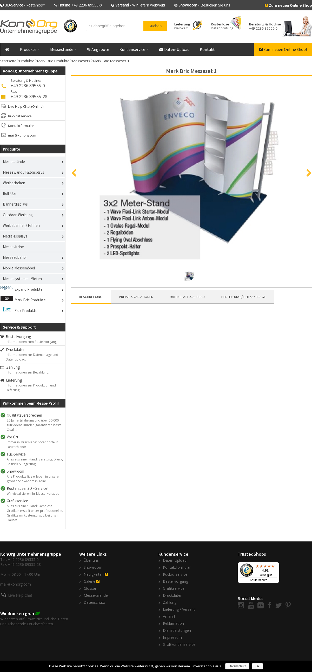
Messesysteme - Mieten (22, 278)
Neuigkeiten (94, 574)
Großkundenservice (179, 644)
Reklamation (173, 623)
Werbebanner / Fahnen (21, 225)
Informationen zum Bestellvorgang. (31, 342)
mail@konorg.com (22, 135)
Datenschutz (94, 602)
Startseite (8, 60)
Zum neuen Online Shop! (283, 49)
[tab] (91, 297)
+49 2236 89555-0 (80, 5)
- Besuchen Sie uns (204, 5)
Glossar (90, 588)
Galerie (89, 581)
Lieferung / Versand (179, 609)
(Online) (37, 106)
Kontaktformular (21, 125)
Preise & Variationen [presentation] (136, 296)
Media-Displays (15, 236)
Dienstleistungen (177, 630)
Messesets (81, 60)
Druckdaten (12, 349)
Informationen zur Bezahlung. (27, 372)
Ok (257, 666)
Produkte (30, 49)
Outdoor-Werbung (18, 214)
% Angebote (98, 49)
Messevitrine (13, 246)
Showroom (93, 567)
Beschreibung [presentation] (90, 296)
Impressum (172, 637)
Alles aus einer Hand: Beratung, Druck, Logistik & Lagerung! (35, 461)
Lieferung (11, 380)
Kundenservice (134, 49)
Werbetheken (14, 182)
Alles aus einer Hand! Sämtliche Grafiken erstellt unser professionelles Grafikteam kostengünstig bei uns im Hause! (35, 513)
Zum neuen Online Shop (290, 5)
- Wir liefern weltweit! (140, 5)
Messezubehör (15, 257)
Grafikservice (173, 588)
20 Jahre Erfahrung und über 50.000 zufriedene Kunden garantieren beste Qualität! (34, 425)
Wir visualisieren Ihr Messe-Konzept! (33, 493)
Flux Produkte (26, 310)
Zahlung (10, 367)
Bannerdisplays (15, 204)
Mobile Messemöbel (19, 268)
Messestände (63, 49)
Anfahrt (169, 616)
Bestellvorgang (15, 336)
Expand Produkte (29, 289)
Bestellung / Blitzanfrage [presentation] (243, 296)
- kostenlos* (25, 5)
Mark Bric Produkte (53, 60)
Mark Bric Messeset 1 (111, 60)
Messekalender (96, 595)
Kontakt (207, 49)
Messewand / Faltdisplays (23, 172)
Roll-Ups (10, 193)
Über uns (91, 560)
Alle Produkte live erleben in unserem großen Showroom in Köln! (34, 478)
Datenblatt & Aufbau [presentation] (187, 296)
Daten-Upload (174, 49)
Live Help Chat (19, 106)
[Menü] (276, 565)
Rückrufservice (20, 116)
